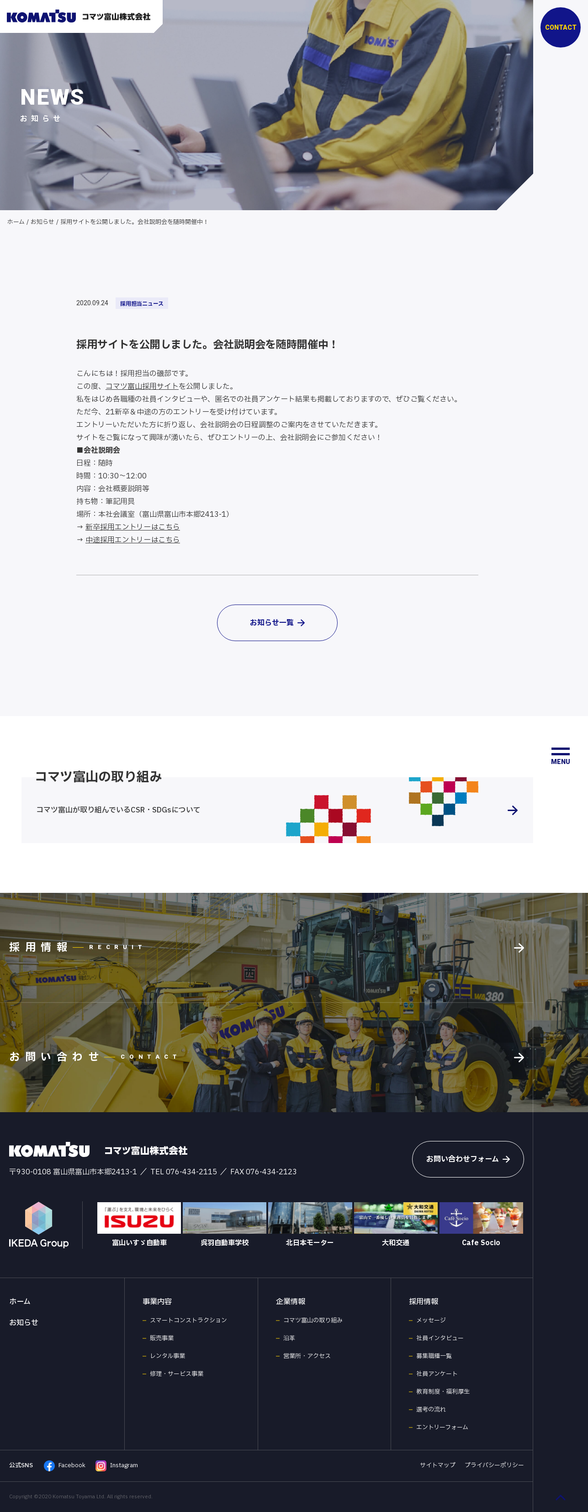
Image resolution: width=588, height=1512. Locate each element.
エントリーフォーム (442, 1427)
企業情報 (290, 1301)
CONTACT (561, 27)
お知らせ (42, 222)
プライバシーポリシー (494, 1465)
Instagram (116, 1465)
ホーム (16, 222)
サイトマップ (438, 1465)
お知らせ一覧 (277, 622)
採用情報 (423, 1301)
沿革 (289, 1338)
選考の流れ (431, 1409)
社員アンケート (437, 1374)
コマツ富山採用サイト (142, 386)
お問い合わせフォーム (468, 1159)
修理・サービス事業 (176, 1374)
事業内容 (157, 1301)
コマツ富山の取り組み (313, 1320)
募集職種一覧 (434, 1356)
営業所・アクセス (307, 1356)
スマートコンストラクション (188, 1320)
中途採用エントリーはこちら (132, 540)
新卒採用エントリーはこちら (132, 527)
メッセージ (431, 1320)
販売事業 (162, 1338)
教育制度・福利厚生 (443, 1391)
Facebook (64, 1465)
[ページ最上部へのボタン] (560, 1497)
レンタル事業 (167, 1356)
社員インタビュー (440, 1338)
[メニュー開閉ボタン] (560, 756)
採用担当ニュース (142, 304)
